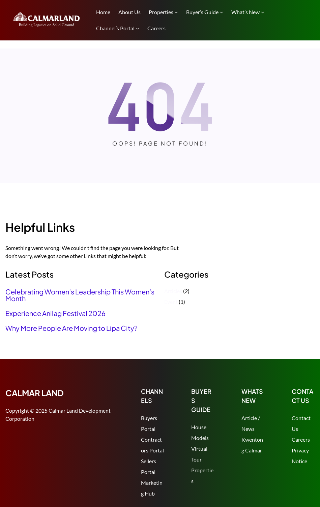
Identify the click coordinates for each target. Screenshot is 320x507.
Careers (301, 439)
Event (171, 301)
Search (312, 21)
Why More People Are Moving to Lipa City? (71, 328)
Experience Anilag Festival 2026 (55, 313)
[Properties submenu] (176, 12)
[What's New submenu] (262, 12)
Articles (173, 291)
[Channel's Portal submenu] (137, 28)
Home (103, 12)
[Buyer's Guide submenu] (221, 12)
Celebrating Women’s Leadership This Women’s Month (79, 295)
